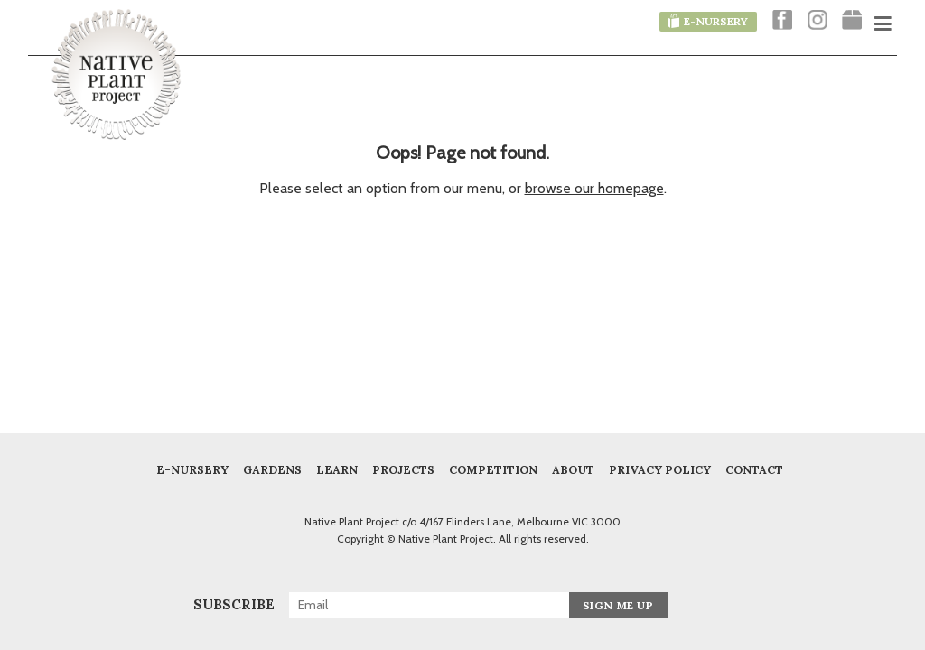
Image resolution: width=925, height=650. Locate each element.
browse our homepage (594, 188)
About (573, 469)
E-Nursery (192, 469)
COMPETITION (493, 469)
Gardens (272, 469)
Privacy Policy (660, 469)
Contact (754, 469)
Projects (403, 469)
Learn (337, 469)
